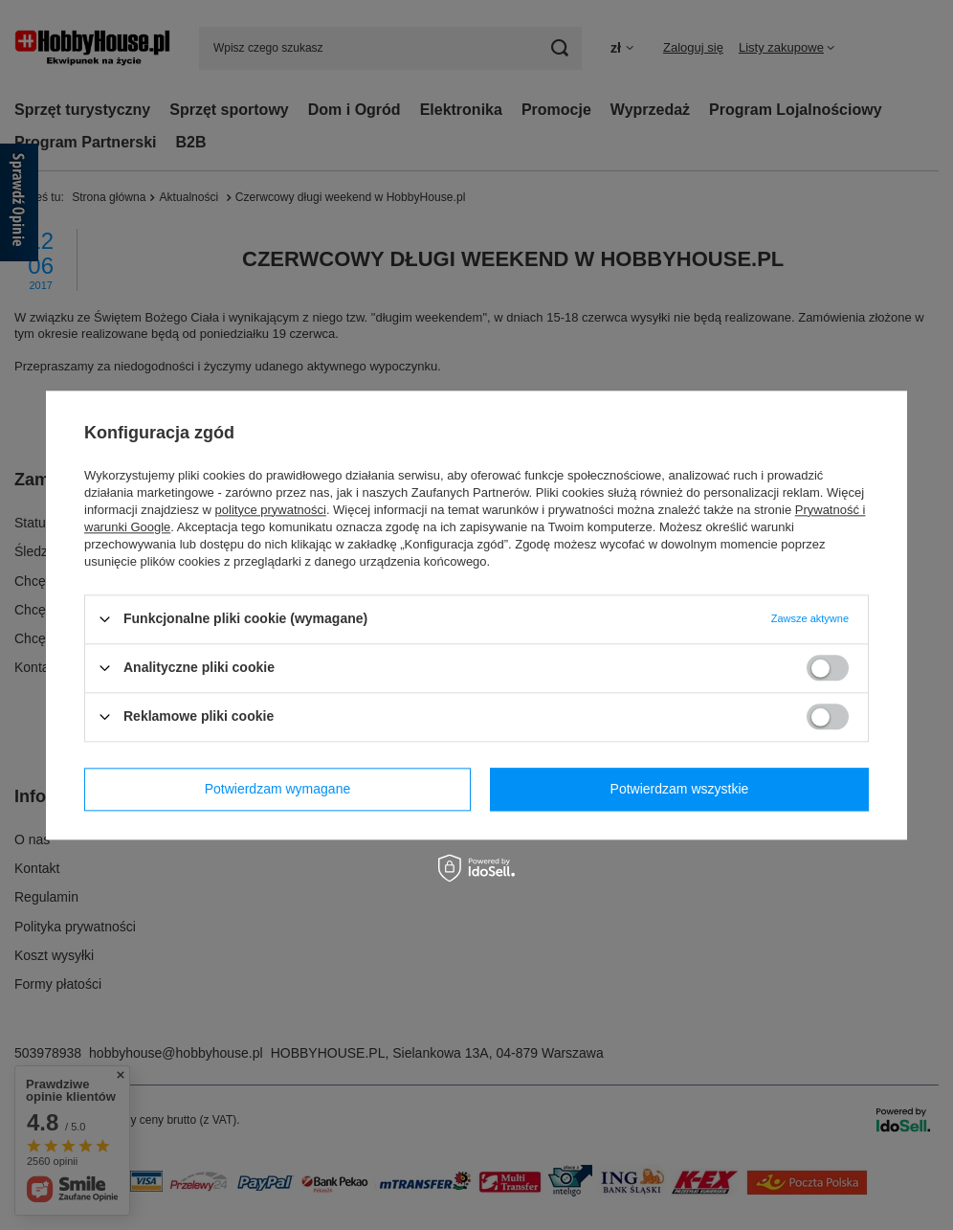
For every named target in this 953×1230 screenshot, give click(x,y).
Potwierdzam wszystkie (679, 788)
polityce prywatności (270, 510)
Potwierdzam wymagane (278, 788)
